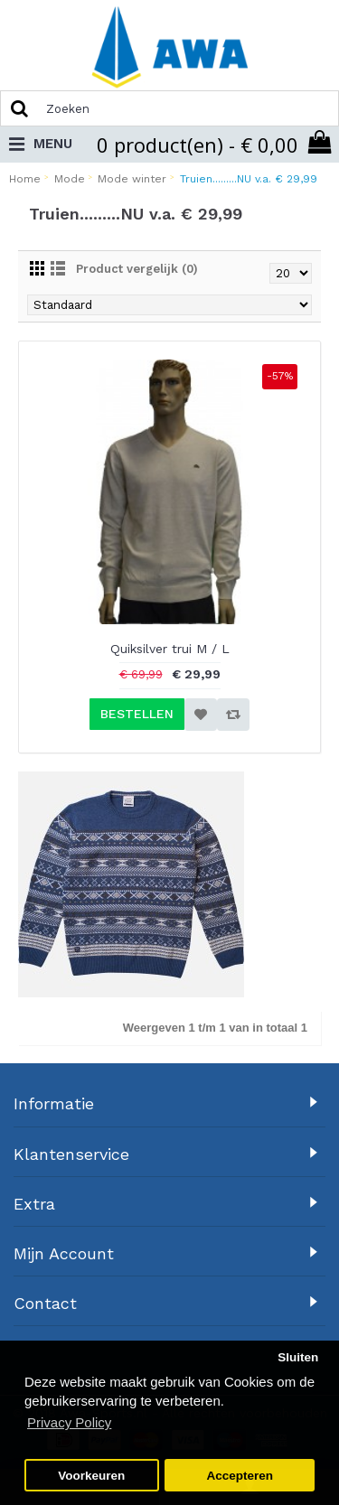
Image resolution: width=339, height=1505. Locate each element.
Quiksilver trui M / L (170, 648)
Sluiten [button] (298, 1357)
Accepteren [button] (239, 1475)
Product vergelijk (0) (137, 269)
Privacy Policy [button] (69, 1422)
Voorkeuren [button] (91, 1475)
